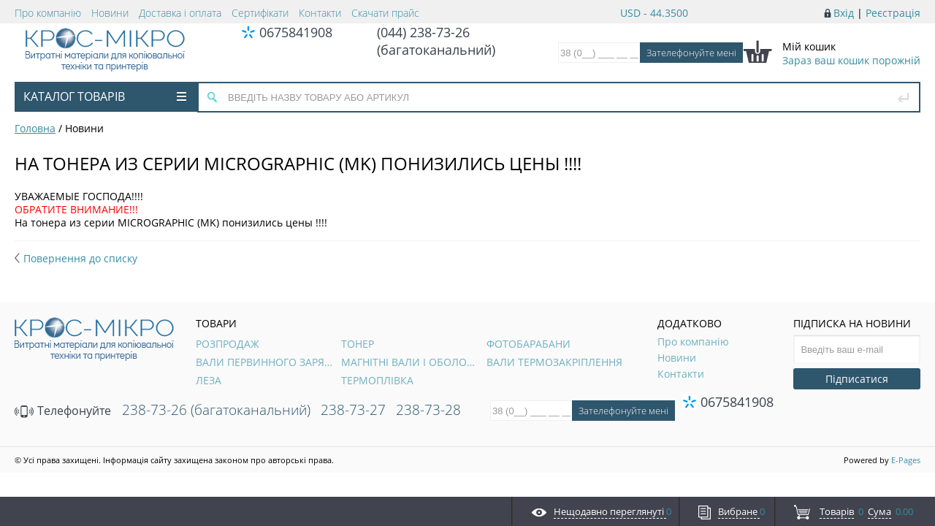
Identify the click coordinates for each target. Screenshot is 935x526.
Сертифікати (260, 13)
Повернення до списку (76, 258)
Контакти (320, 13)
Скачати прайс (385, 13)
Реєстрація (893, 13)
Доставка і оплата (180, 13)
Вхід (843, 13)
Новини (110, 13)
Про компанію (48, 13)
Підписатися (856, 379)
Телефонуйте (63, 411)
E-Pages (905, 459)
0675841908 (295, 32)
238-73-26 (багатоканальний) (216, 409)
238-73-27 (353, 409)
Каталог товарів (104, 96)
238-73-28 (428, 409)
